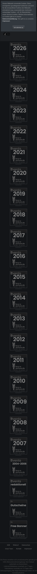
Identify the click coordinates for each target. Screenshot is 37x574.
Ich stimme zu (18, 27)
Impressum (6, 21)
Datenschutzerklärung (9, 19)
